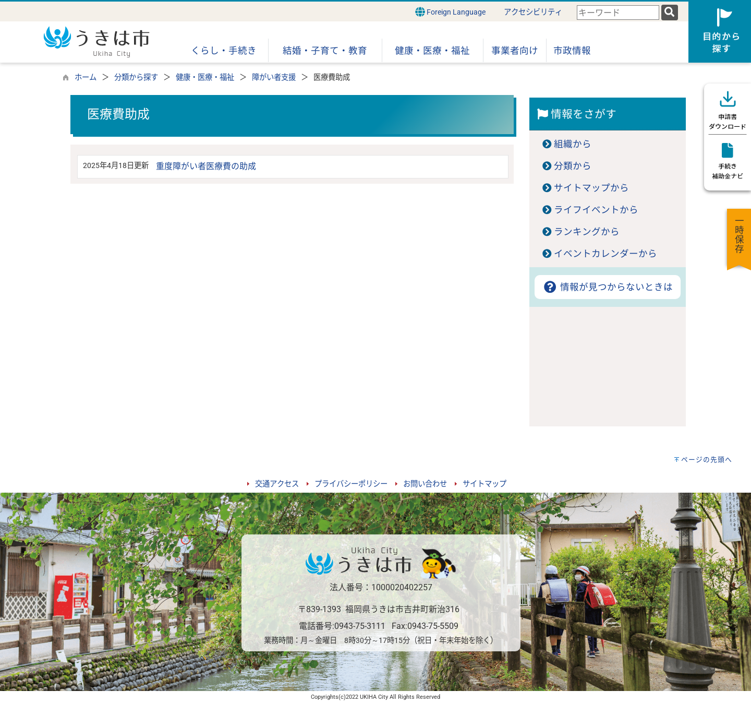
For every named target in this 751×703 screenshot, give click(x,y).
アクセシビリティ (533, 12)
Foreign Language (450, 12)
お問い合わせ (425, 484)
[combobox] (618, 13)
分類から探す (136, 77)
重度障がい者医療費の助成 (206, 166)
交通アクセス (277, 484)
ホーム (85, 77)
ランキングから (587, 232)
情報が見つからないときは (607, 287)
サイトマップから (591, 188)
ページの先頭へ (706, 459)
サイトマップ (484, 484)
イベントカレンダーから (605, 253)
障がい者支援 (274, 77)
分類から (572, 166)
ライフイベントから (596, 210)
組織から (572, 144)
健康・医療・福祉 (205, 77)
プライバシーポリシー (350, 484)
